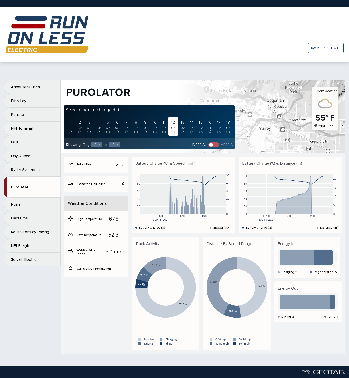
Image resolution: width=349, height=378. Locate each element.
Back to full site (326, 48)
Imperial (199, 145)
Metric (227, 145)
